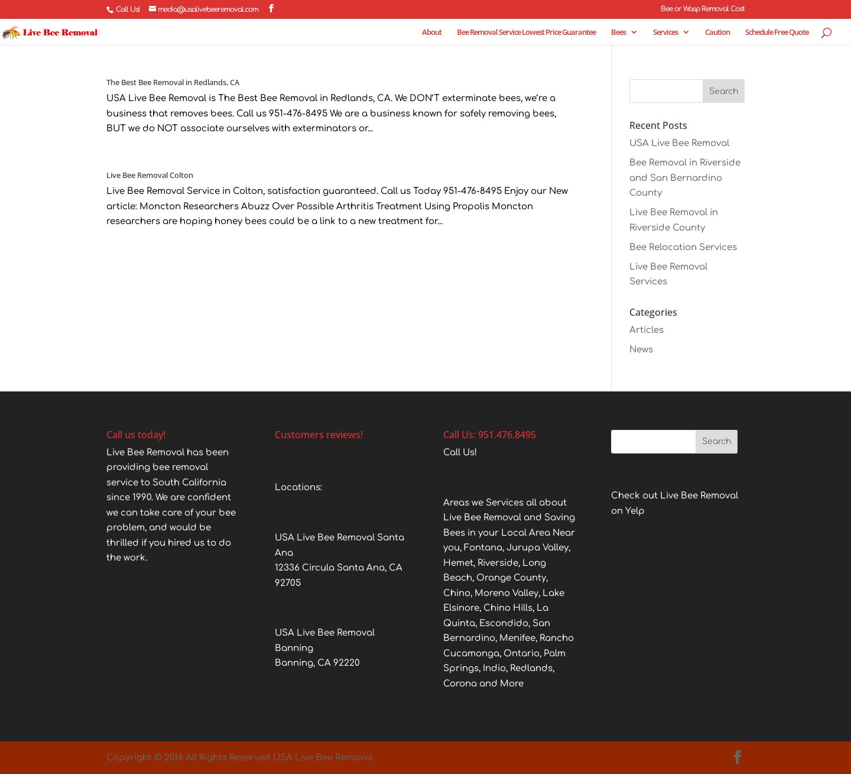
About (431, 32)
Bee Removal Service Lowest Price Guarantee (526, 32)
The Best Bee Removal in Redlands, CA (172, 82)
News (641, 350)
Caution (717, 32)
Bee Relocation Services (683, 247)
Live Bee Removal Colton (149, 175)
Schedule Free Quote (776, 32)
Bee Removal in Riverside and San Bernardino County (684, 178)
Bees (618, 32)
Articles (646, 330)
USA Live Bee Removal (679, 143)
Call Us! (127, 9)
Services (665, 32)
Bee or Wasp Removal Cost (703, 9)
